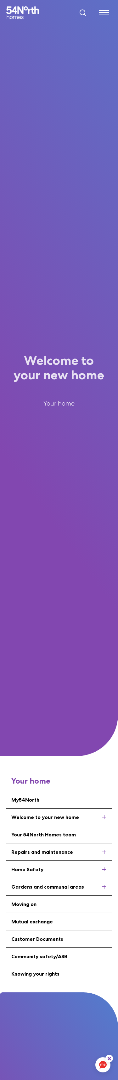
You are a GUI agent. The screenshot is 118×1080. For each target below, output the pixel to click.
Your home (59, 403)
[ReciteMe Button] (109, 1058)
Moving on (24, 904)
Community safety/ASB (39, 956)
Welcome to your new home (61, 817)
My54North (25, 800)
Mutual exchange (32, 921)
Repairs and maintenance (61, 852)
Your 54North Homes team (43, 834)
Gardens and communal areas (61, 886)
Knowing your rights (35, 974)
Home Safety (61, 869)
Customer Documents (37, 939)
